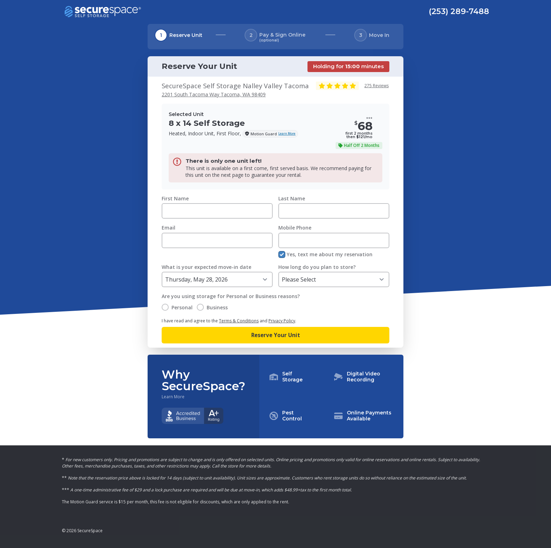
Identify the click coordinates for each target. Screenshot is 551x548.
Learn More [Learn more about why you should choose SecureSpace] (173, 397)
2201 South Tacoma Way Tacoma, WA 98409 (214, 94)
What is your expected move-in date (206, 267)
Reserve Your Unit (275, 335)
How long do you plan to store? (317, 267)
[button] (331, 396)
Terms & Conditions (239, 321)
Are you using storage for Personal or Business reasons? (231, 296)
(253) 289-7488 (459, 11)
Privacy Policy (281, 321)
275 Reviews (376, 86)
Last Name (291, 198)
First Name (175, 198)
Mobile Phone (294, 227)
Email (168, 227)
